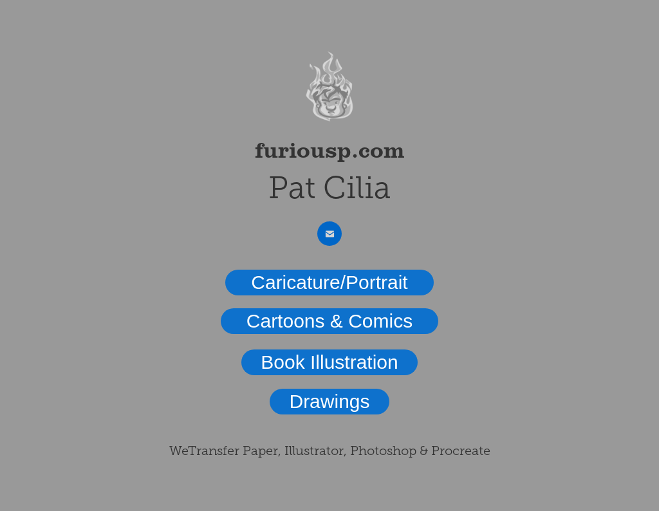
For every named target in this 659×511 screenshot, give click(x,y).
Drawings (329, 401)
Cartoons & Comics (329, 320)
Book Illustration (329, 362)
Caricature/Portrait (329, 282)
